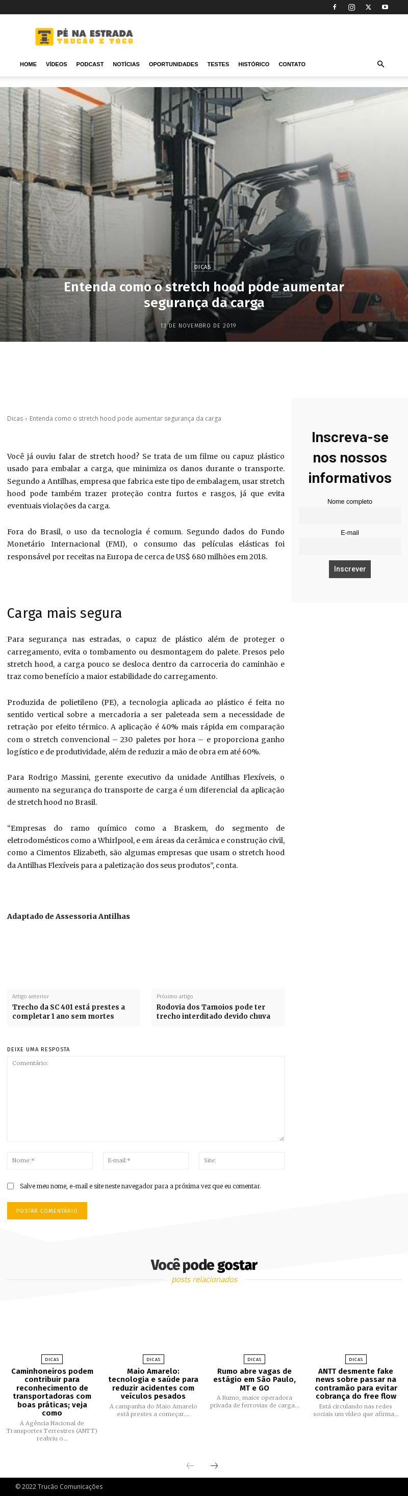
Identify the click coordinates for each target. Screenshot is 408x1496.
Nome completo (349, 501)
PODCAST (90, 64)
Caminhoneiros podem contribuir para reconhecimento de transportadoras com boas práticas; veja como (52, 1392)
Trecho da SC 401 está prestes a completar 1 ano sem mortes (68, 1012)
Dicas (202, 266)
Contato (291, 64)
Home (28, 64)
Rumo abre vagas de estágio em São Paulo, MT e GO (254, 1380)
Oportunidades (173, 64)
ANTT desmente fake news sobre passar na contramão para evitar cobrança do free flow (356, 1384)
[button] (380, 64)
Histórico (253, 64)
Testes (218, 64)
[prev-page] (190, 1466)
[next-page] (214, 1466)
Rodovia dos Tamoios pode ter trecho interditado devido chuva (213, 1012)
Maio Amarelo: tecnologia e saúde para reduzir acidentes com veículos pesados (153, 1384)
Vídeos (56, 64)
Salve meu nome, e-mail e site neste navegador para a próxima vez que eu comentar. (140, 1186)
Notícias (126, 64)
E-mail (350, 532)
